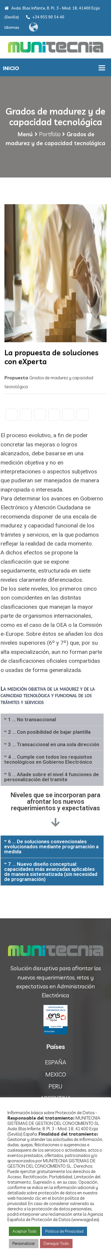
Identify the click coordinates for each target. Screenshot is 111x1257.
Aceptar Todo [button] (24, 1231)
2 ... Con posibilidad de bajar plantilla (49, 732)
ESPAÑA (55, 1062)
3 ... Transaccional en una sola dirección (53, 744)
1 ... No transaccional (32, 719)
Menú (25, 134)
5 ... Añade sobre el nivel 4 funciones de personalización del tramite (51, 776)
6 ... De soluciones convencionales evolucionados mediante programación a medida (51, 846)
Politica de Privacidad (64, 1231)
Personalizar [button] (23, 1243)
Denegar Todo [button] (56, 1243)
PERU (55, 1086)
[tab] (52, 720)
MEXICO (55, 1074)
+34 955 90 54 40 (45, 17)
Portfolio (50, 134)
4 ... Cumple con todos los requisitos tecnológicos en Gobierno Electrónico (48, 759)
